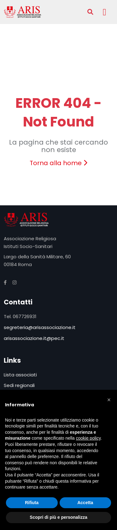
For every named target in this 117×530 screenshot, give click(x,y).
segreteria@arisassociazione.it (40, 327)
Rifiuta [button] (32, 502)
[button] (109, 400)
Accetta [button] (85, 502)
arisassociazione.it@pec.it (34, 338)
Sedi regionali (19, 385)
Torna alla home (58, 163)
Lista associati (20, 374)
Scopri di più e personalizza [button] (58, 517)
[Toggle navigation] (104, 12)
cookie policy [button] (88, 438)
